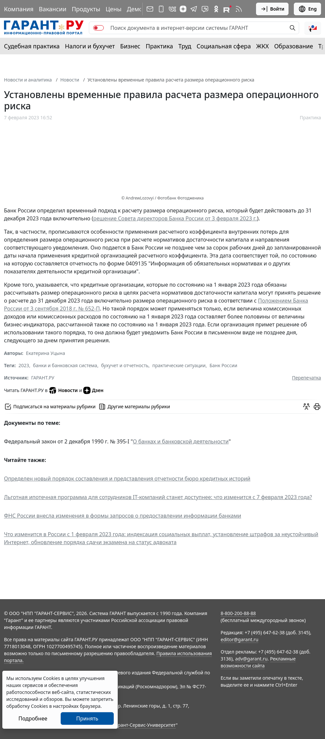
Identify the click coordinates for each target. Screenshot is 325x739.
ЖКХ (262, 46)
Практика (159, 46)
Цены (113, 9)
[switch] (98, 27)
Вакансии (52, 9)
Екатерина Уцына (45, 353)
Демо (135, 9)
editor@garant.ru (239, 639)
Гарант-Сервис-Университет (144, 725)
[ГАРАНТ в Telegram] (194, 9)
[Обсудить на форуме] (306, 407)
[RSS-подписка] (239, 9)
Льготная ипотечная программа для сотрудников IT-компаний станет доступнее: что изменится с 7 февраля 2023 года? (158, 497)
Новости (69, 80)
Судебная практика (32, 46)
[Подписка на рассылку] (150, 9)
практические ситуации (179, 365)
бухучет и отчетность (125, 365)
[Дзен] (183, 9)
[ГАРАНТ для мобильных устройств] (161, 9)
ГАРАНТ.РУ (42, 377)
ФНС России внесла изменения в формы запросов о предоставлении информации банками (122, 515)
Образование (293, 46)
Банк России (223, 365)
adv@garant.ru (251, 658)
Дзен (93, 390)
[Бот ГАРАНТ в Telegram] (205, 9)
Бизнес (130, 46)
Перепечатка (306, 377)
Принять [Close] (87, 718)
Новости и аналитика (28, 80)
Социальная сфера (224, 46)
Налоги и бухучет (90, 46)
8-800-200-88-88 (238, 613)
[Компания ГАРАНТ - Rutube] (227, 9)
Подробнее (32, 718)
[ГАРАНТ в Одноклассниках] (216, 9)
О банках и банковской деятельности (181, 441)
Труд (184, 46)
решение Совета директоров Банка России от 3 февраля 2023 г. (175, 218)
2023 (24, 365)
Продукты (86, 9)
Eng (307, 9)
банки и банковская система (65, 365)
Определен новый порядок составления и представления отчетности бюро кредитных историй (127, 478)
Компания (18, 9)
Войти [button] (272, 9)
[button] (312, 28)
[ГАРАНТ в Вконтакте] (172, 9)
